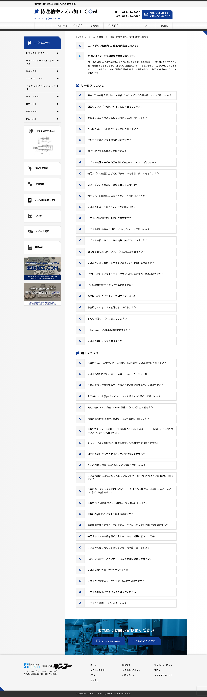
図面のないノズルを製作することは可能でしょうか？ (115, 106)
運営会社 (164, 25)
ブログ (129, 25)
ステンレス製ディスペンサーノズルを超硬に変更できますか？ (120, 558)
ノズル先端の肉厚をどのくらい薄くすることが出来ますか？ (119, 374)
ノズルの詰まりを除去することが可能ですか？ (112, 207)
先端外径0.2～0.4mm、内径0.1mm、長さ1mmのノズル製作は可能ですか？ (127, 362)
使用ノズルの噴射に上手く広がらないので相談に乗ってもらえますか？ (124, 173)
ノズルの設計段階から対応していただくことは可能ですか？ (119, 229)
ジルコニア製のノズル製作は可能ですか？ (109, 140)
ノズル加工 (77, 25)
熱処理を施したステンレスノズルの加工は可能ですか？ (116, 251)
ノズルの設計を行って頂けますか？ (106, 341)
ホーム (43, 25)
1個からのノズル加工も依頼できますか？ (109, 329)
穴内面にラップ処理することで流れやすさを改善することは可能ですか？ (125, 385)
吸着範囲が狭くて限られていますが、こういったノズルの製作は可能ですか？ (128, 525)
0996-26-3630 (131, 12)
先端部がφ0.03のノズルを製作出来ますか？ (110, 514)
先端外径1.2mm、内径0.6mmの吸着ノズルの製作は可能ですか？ (121, 407)
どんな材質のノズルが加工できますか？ (108, 318)
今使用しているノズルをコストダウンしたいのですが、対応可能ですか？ (125, 274)
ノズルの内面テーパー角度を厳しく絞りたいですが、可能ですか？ (122, 162)
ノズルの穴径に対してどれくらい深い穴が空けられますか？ (119, 547)
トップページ (81, 37)
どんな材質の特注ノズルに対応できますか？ (111, 285)
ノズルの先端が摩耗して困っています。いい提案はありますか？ (121, 262)
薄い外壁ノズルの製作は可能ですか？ (107, 151)
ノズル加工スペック (163, 675)
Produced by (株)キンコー (47, 18)
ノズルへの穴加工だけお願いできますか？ (109, 218)
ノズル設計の (112, 25)
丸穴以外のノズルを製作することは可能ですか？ (113, 128)
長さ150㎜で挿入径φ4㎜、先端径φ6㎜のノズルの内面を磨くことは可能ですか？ (129, 95)
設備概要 (95, 25)
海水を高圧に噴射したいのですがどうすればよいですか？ (117, 195)
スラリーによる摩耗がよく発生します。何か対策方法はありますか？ (123, 443)
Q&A (147, 25)
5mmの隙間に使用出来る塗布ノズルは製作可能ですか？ (117, 465)
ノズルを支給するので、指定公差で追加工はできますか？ (117, 240)
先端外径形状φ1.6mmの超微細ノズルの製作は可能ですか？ (118, 418)
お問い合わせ (128, 675)
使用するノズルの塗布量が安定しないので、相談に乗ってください (122, 536)
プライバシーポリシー (164, 665)
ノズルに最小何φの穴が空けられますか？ (109, 569)
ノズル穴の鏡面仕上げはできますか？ (107, 603)
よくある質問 (98, 37)
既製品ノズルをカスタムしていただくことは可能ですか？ (117, 117)
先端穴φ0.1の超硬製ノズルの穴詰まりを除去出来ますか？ (118, 503)
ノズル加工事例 (60, 25)
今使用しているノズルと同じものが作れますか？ (113, 307)
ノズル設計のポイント (132, 670)
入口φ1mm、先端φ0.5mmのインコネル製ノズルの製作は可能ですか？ (124, 396)
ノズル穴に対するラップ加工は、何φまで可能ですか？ (116, 581)
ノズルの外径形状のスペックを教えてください (112, 592)
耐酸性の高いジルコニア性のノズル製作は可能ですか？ (116, 454)
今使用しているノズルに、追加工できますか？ (112, 296)
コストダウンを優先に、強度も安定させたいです (129, 37)
